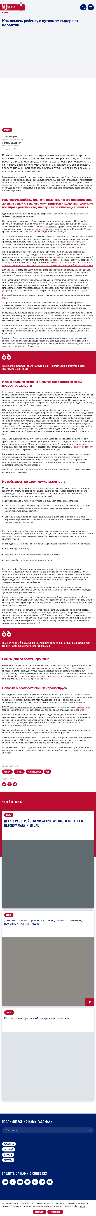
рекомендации (83, 707)
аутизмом (17, 216)
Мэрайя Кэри (77, 447)
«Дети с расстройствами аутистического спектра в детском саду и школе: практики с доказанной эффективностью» (47, 263)
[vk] (4, 784)
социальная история (53, 226)
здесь (70, 247)
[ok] (10, 784)
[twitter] (15, 784)
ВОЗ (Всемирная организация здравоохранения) (26, 707)
